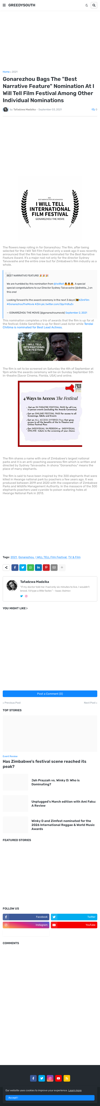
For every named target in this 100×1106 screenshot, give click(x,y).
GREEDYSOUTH (21, 5)
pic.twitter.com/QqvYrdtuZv (57, 304)
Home (6, 72)
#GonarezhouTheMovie (20, 304)
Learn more (75, 1090)
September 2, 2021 (76, 312)
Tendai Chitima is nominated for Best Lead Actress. (48, 325)
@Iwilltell (59, 283)
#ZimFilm (84, 300)
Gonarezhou (26, 557)
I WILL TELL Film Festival (51, 557)
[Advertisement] (50, 40)
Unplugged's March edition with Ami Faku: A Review (64, 803)
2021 (14, 72)
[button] (4, 5)
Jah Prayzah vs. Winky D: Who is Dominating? (56, 782)
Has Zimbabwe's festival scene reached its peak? (44, 764)
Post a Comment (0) (50, 693)
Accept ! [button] (13, 1097)
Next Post (89, 703)
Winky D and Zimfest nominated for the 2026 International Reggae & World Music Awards (63, 825)
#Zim (38, 304)
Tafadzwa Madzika (34, 582)
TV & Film (74, 557)
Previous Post (13, 703)
